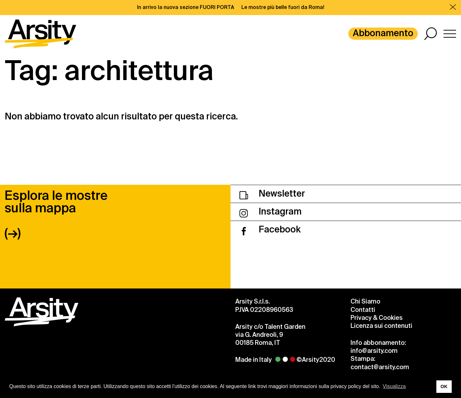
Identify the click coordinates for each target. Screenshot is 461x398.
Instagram (270, 211)
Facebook (270, 229)
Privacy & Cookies (377, 318)
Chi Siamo (365, 301)
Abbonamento (383, 33)
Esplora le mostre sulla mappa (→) (56, 214)
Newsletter (272, 193)
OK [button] (444, 386)
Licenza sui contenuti (381, 326)
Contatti (363, 310)
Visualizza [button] (394, 386)
